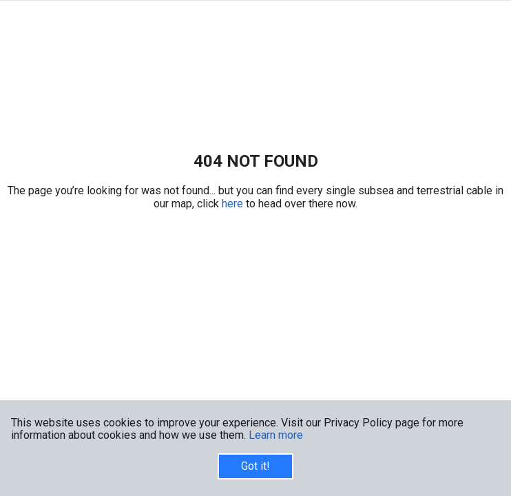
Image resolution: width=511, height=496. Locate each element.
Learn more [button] (276, 435)
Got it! (255, 466)
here (234, 203)
